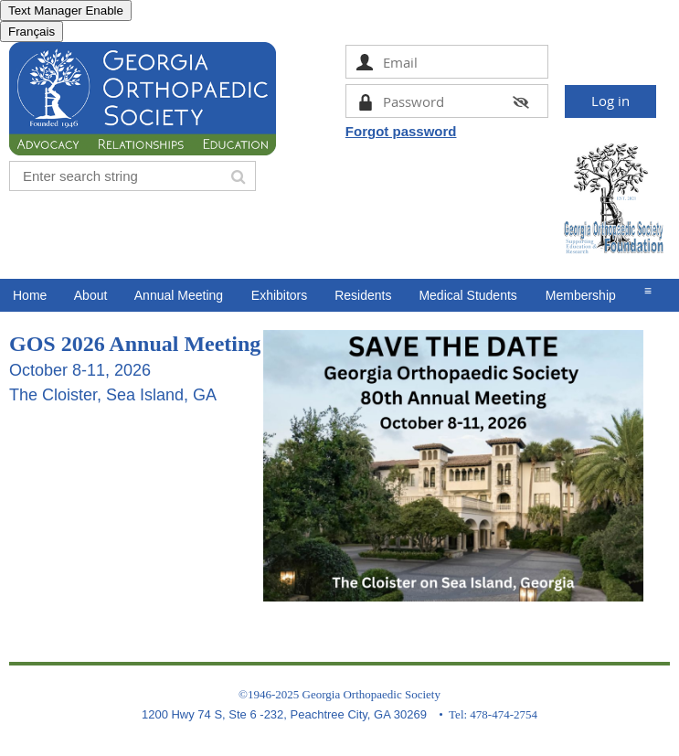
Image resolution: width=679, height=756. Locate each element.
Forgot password (401, 131)
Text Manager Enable (65, 10)
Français (31, 31)
